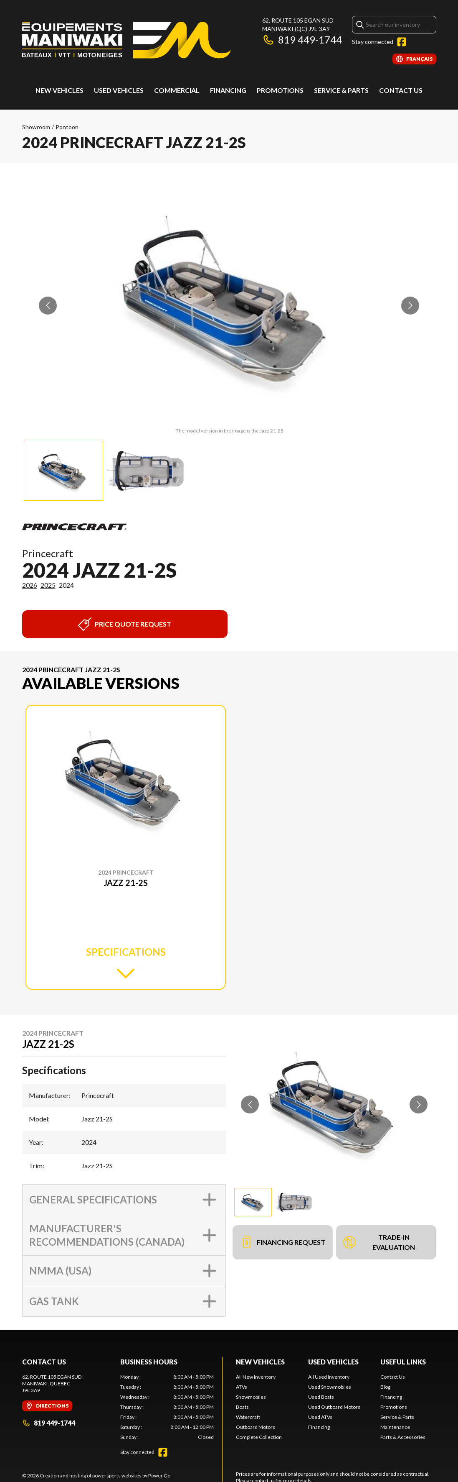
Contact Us (401, 90)
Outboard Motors (255, 1427)
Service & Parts (341, 90)
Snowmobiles (251, 1397)
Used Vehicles (333, 1362)
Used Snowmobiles (329, 1387)
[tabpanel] (167, 1407)
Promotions (280, 90)
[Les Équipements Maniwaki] (126, 40)
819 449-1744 (302, 39)
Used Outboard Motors (334, 1407)
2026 (29, 585)
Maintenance (395, 1427)
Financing (228, 90)
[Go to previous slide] (48, 306)
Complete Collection (259, 1437)
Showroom (36, 127)
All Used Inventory (328, 1377)
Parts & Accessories (402, 1437)
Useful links (403, 1362)
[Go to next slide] (410, 306)
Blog (385, 1387)
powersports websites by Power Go (131, 1475)
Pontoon (67, 127)
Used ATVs (320, 1417)
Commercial (177, 90)
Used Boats (321, 1397)
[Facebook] (402, 42)
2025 (48, 585)
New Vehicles (59, 90)
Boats (242, 1407)
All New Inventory (256, 1377)
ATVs (241, 1387)
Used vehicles (119, 90)
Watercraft (248, 1417)
